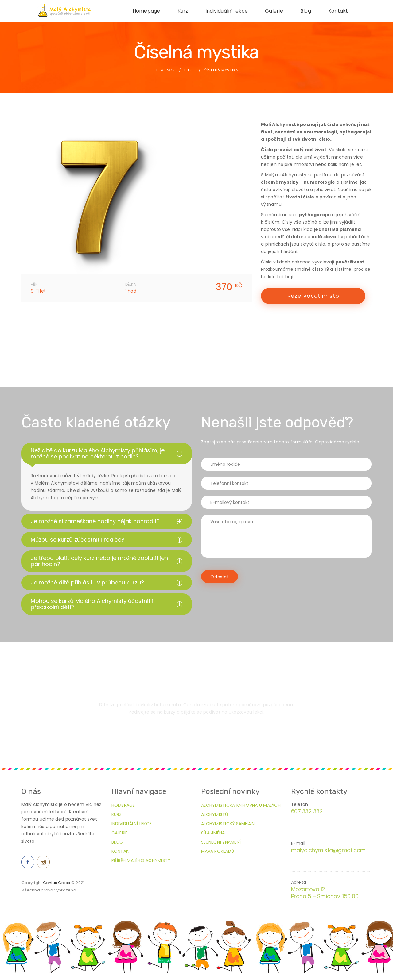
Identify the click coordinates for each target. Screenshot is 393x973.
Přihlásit (196, 733)
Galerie (274, 10)
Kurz (182, 10)
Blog (305, 10)
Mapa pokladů (217, 851)
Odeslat (219, 577)
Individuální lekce (226, 10)
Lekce (190, 70)
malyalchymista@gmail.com (328, 850)
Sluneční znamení (221, 842)
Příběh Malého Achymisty (141, 860)
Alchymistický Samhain (228, 824)
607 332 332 (307, 811)
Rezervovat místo (313, 296)
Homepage (146, 10)
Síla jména (213, 833)
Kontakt (338, 10)
